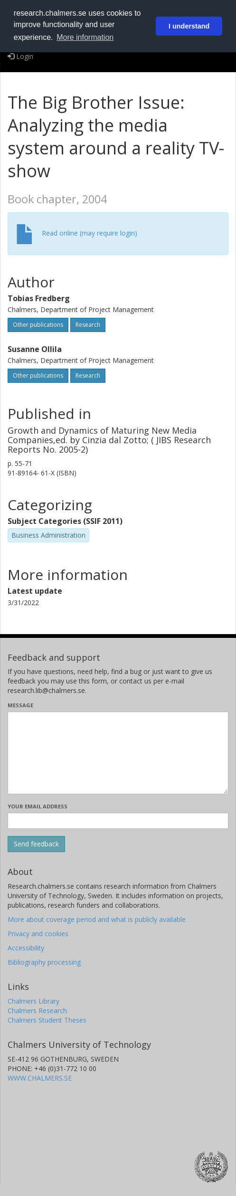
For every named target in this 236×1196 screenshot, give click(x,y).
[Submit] (36, 844)
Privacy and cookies (38, 933)
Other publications (38, 325)
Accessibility (26, 947)
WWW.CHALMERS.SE (40, 1077)
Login (20, 56)
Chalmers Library (33, 1001)
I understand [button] (189, 26)
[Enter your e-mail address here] (118, 821)
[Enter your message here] (118, 753)
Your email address (37, 806)
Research (88, 325)
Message (20, 705)
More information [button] (85, 37)
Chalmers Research (37, 1010)
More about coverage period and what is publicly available (97, 919)
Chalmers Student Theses (47, 1020)
